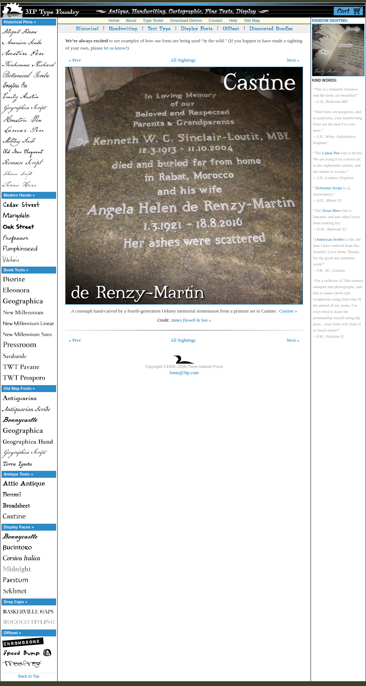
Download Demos (186, 20)
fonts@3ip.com (184, 372)
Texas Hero (331, 210)
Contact (215, 20)
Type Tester (153, 20)
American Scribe (329, 239)
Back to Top (28, 676)
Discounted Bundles (271, 28)
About (131, 20)
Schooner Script (329, 188)
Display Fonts (197, 28)
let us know (115, 48)
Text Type (159, 28)
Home (114, 20)
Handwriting (123, 28)
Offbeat (231, 28)
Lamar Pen (331, 153)
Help (233, 20)
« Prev (75, 60)
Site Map (252, 20)
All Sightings (182, 60)
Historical (87, 28)
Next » (293, 60)
